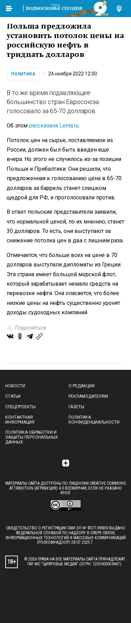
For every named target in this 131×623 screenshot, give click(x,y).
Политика (23, 74)
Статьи (13, 396)
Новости (15, 385)
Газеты (76, 406)
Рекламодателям (88, 396)
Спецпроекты (20, 406)
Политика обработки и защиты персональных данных (31, 437)
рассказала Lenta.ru (54, 125)
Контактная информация (20, 420)
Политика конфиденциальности (93, 420)
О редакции (81, 385)
